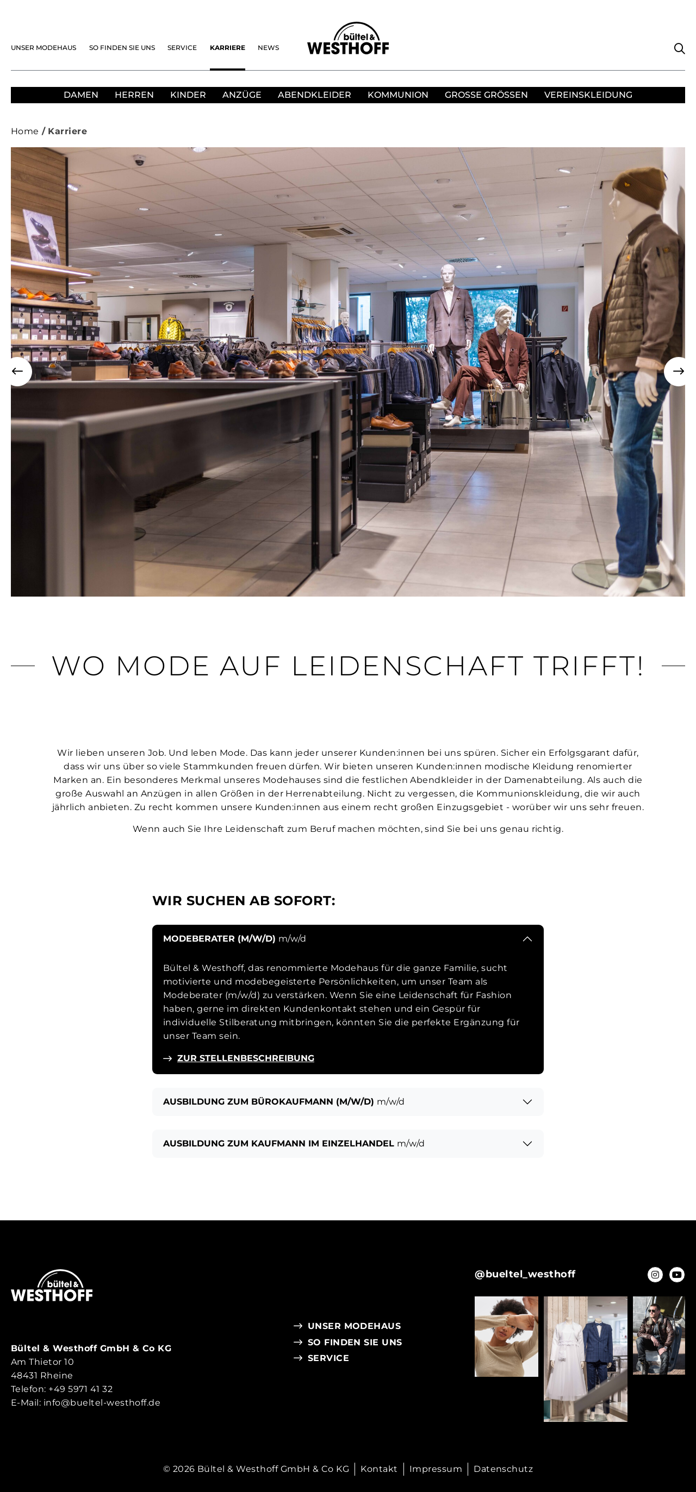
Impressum (435, 1469)
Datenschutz (503, 1469)
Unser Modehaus (43, 47)
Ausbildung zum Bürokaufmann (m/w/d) (284, 1101)
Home (25, 131)
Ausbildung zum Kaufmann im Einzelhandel (294, 1143)
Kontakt (379, 1469)
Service (182, 47)
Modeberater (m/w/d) (234, 938)
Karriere (227, 47)
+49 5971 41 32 (80, 1389)
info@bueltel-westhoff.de (102, 1402)
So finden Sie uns (122, 47)
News (268, 47)
